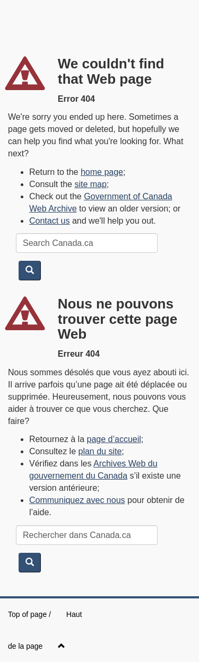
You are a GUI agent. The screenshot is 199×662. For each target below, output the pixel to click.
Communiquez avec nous (77, 500)
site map (90, 184)
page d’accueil (114, 439)
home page (102, 171)
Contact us (49, 220)
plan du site (100, 451)
